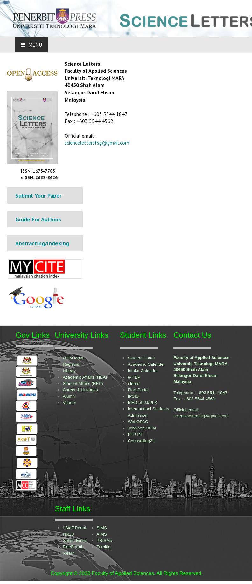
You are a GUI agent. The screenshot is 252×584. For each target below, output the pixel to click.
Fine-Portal (138, 389)
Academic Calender (146, 364)
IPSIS (133, 396)
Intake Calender (143, 370)
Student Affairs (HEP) (83, 383)
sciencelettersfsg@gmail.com (97, 143)
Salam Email (75, 540)
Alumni (69, 396)
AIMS (101, 534)
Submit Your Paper (38, 195)
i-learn (134, 383)
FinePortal (72, 546)
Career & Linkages (80, 389)
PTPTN (135, 434)
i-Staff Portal (74, 527)
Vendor (69, 402)
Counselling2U (142, 440)
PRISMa (104, 540)
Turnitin (103, 546)
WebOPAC (138, 421)
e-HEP (134, 377)
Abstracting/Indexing (42, 243)
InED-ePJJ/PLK (143, 402)
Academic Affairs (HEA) (85, 377)
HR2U (68, 534)
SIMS (101, 527)
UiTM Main (73, 358)
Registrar (71, 364)
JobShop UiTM (142, 428)
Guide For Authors (38, 219)
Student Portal (141, 358)
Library (69, 370)
